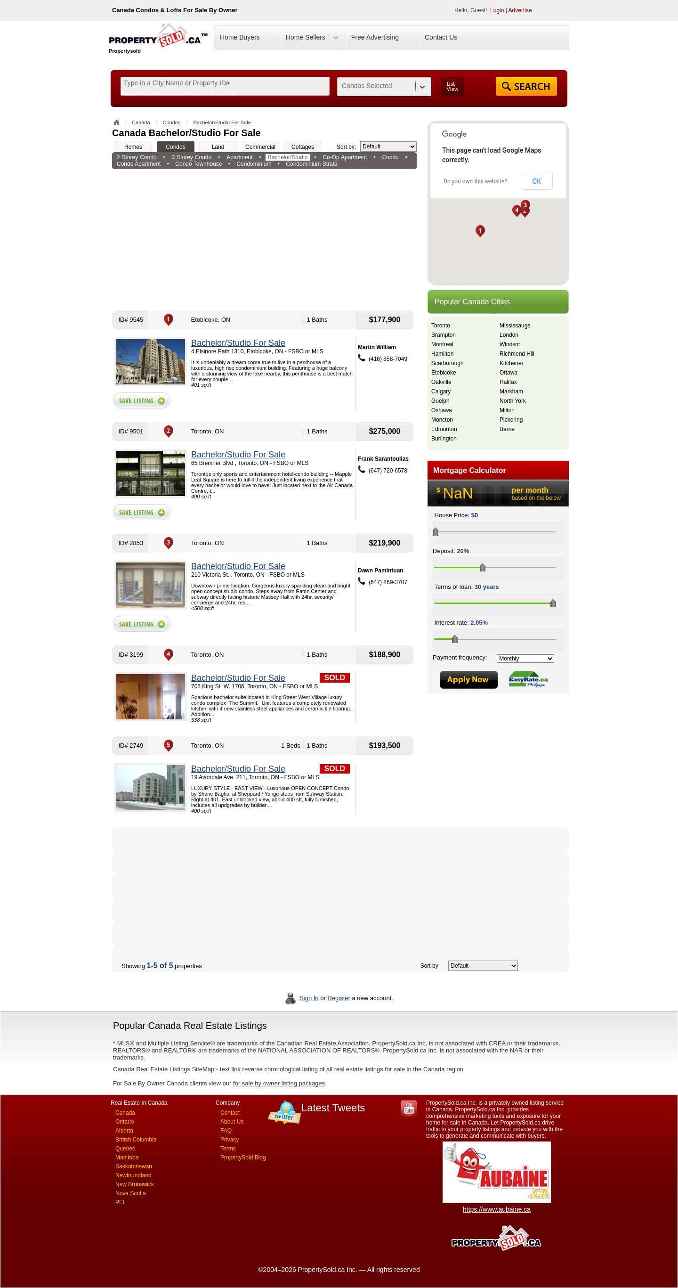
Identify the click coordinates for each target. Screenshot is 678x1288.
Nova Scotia (130, 1193)
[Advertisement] (264, 240)
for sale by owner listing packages (279, 1083)
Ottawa (508, 372)
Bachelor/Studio (288, 157)
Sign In (308, 998)
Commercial (260, 147)
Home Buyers (240, 37)
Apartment (239, 157)
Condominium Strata (311, 164)
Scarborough (447, 363)
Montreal (442, 344)
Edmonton (444, 429)
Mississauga (515, 325)
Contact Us (441, 37)
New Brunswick (134, 1184)
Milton (507, 410)
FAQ (226, 1130)
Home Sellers (305, 37)
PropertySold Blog (243, 1157)
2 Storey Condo (137, 157)
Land (218, 147)
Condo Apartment (139, 164)
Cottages (302, 147)
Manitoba (126, 1157)
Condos (172, 122)
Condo (390, 157)
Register (338, 998)
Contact (230, 1112)
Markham (511, 391)
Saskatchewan (133, 1166)
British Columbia (135, 1139)
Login (497, 10)
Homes (133, 147)
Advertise (520, 10)
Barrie (507, 429)
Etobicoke (443, 372)
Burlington (444, 438)
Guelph (440, 401)
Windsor (510, 344)
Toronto (440, 325)
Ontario (124, 1121)
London (509, 335)
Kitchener (512, 363)
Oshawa (441, 410)
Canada (141, 122)
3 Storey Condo (192, 157)
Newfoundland (133, 1175)
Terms (228, 1148)
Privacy (229, 1139)
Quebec (125, 1148)
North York (513, 401)
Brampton (443, 335)
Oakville (441, 382)
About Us (231, 1121)
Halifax (508, 382)
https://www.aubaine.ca (497, 1209)
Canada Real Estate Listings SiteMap (163, 1069)
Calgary (441, 391)
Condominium (253, 164)
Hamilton (442, 354)
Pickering (511, 419)
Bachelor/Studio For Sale (221, 122)
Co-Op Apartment (345, 157)
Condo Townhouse (198, 164)
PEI (119, 1202)
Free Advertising (375, 37)
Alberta (124, 1130)
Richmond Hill (517, 354)
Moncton (442, 419)
